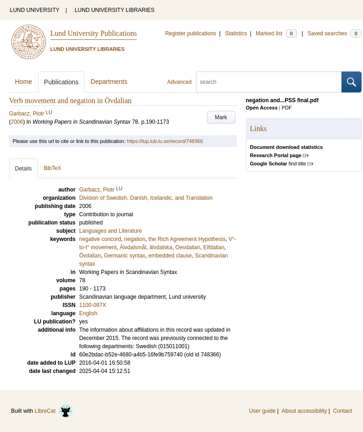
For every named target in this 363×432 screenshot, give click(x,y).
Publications (61, 82)
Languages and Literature (110, 231)
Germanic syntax (124, 255)
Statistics (236, 33)
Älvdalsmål (133, 247)
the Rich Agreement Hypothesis (186, 239)
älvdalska (160, 247)
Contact (342, 411)
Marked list (276, 33)
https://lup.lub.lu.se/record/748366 (165, 141)
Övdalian (90, 255)
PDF (287, 107)
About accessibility (304, 411)
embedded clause (170, 255)
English (88, 313)
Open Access (262, 107)
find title (278, 163)
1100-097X (92, 305)
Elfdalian (213, 247)
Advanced (179, 82)
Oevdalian (187, 247)
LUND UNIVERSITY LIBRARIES (115, 10)
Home (23, 81)
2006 (17, 122)
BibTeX (52, 168)
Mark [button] (221, 117)
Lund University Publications (93, 33)
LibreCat (53, 411)
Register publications (190, 33)
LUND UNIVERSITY (35, 10)
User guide (262, 411)
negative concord (100, 239)
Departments (108, 81)
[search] (269, 82)
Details (23, 168)
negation (134, 239)
